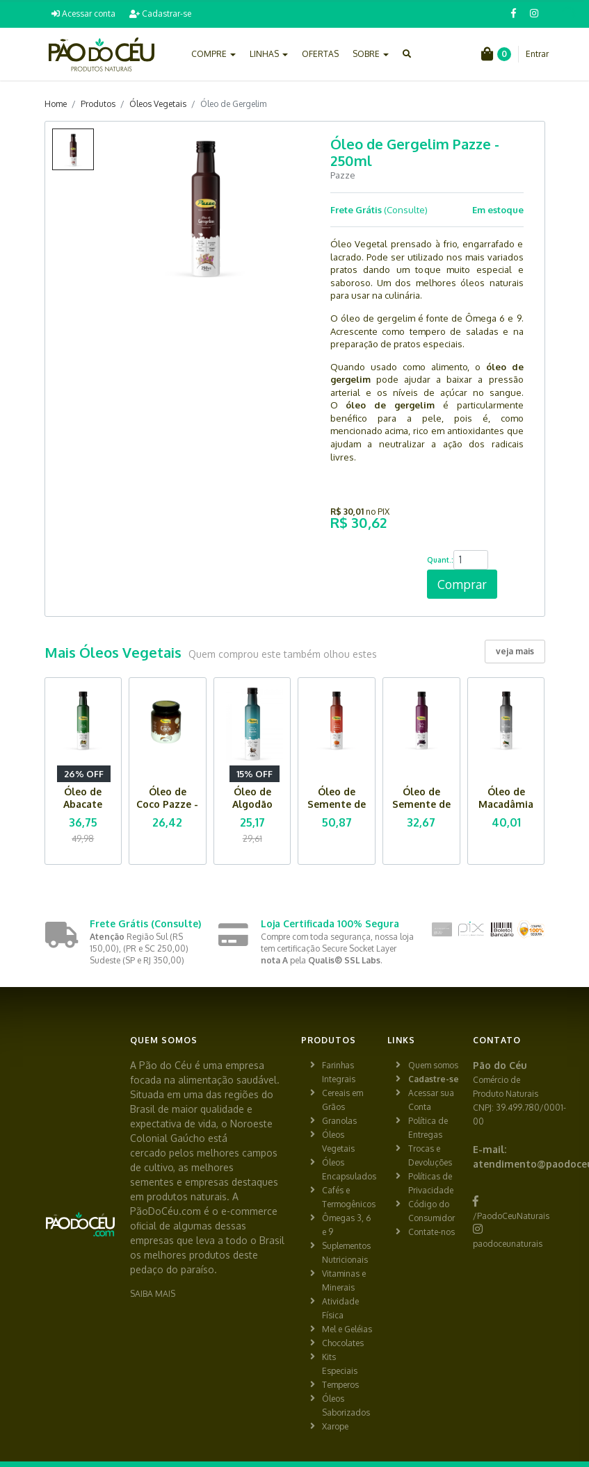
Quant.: (440, 560)
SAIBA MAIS (152, 1293)
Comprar (462, 584)
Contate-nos (431, 1232)
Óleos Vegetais (157, 104)
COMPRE (213, 54)
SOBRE (371, 54)
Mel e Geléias (347, 1329)
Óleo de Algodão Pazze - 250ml (252, 810)
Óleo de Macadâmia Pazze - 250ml (505, 810)
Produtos (98, 104)
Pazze (342, 175)
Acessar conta (83, 13)
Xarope (335, 1426)
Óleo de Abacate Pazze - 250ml (82, 810)
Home (56, 104)
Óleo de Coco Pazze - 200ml (167, 804)
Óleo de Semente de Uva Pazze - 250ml (421, 810)
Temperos (340, 1384)
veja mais (515, 651)
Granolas (339, 1121)
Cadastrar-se (160, 13)
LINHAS (269, 54)
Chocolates (343, 1343)
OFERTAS (320, 54)
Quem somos (433, 1065)
